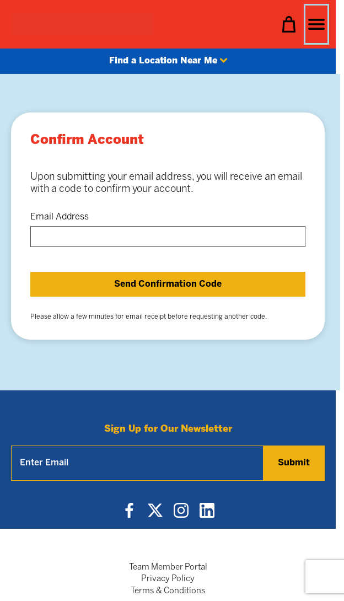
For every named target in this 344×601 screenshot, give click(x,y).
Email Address (59, 217)
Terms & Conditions (168, 591)
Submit (294, 463)
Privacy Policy (168, 579)
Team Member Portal (168, 567)
